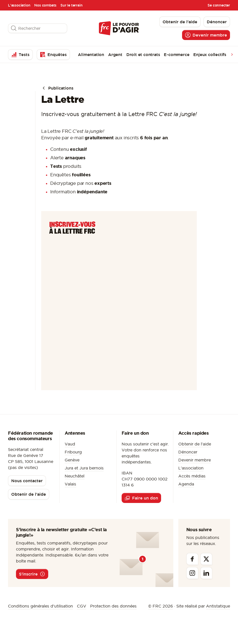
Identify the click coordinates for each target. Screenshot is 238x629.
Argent (115, 54)
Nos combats (45, 5)
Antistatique (218, 606)
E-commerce (176, 54)
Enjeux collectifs (209, 54)
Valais (70, 484)
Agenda (186, 484)
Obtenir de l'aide (194, 444)
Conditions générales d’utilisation (40, 606)
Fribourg (73, 452)
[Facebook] (192, 559)
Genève (72, 460)
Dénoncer (187, 452)
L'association (19, 5)
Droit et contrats (143, 54)
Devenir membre (194, 460)
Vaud (70, 444)
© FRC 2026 (160, 606)
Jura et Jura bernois (84, 468)
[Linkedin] (206, 573)
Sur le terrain (71, 5)
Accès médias (192, 476)
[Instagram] (192, 573)
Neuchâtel (74, 476)
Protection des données (113, 606)
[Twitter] (206, 559)
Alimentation (91, 54)
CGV (81, 606)
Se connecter (219, 5)
